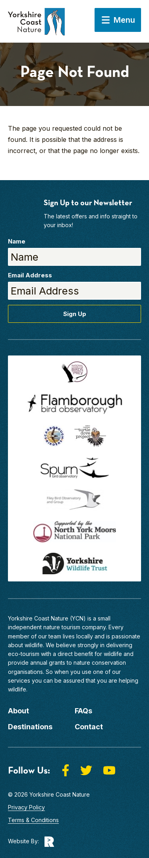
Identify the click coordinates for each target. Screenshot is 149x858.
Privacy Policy (26, 807)
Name (16, 241)
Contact (89, 727)
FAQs (83, 711)
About (18, 711)
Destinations (30, 727)
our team (49, 636)
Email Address (30, 275)
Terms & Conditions (33, 820)
